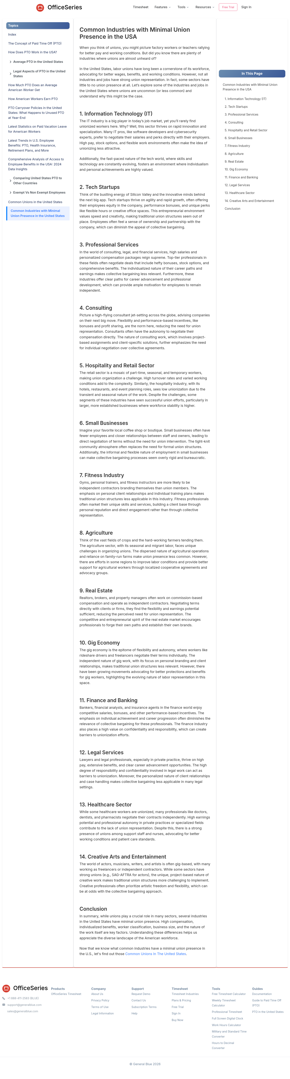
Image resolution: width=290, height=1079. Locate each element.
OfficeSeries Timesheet (66, 994)
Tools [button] (182, 7)
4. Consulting (234, 122)
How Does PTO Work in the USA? (32, 52)
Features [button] (161, 7)
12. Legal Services (237, 185)
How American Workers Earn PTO (33, 99)
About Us (97, 994)
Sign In (246, 7)
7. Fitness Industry (237, 146)
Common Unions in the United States (35, 202)
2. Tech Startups (236, 107)
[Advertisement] (248, 44)
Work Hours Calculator (226, 1025)
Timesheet (140, 7)
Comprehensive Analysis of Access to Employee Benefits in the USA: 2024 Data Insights (36, 164)
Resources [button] (203, 7)
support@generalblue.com (22, 1004)
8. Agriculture (234, 154)
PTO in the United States (268, 1011)
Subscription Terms (144, 1007)
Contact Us (139, 1000)
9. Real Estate (234, 161)
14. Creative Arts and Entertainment (249, 201)
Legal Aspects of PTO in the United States (36, 73)
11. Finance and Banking (241, 177)
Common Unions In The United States (155, 954)
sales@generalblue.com (22, 1011)
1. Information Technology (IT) (245, 99)
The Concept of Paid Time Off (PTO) (35, 43)
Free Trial (228, 7)
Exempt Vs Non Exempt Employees (36, 193)
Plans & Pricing (181, 1000)
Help (135, 1013)
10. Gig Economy (236, 169)
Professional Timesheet (227, 1011)
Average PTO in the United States (35, 62)
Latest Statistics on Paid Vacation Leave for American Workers (37, 129)
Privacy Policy (100, 1000)
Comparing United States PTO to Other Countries (35, 180)
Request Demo (141, 994)
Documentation (262, 994)
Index (12, 34)
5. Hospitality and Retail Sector (246, 130)
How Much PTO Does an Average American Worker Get (32, 87)
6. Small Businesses (238, 138)
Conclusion (232, 209)
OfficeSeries (59, 8)
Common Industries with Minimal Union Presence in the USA (250, 87)
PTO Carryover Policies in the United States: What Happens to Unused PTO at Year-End (36, 113)
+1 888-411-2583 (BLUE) (20, 998)
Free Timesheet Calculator (229, 994)
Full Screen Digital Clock (227, 1018)
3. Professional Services (241, 114)
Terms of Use (100, 1007)
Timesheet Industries (185, 994)
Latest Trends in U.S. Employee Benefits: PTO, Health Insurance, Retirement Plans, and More (32, 145)
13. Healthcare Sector (240, 193)
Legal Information (102, 1013)
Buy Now (177, 1020)
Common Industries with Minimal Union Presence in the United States (38, 213)
